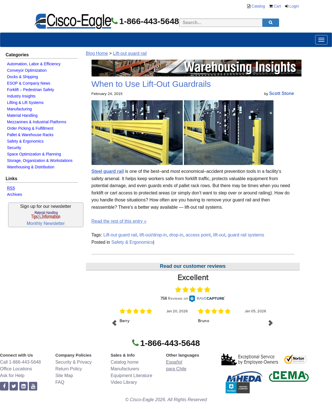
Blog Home (97, 53)
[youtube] (33, 386)
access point (198, 235)
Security (14, 147)
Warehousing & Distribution (30, 167)
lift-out (219, 235)
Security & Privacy (73, 362)
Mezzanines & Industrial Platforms (36, 122)
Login (294, 6)
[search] (270, 22)
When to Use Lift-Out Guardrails (151, 84)
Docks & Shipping (22, 77)
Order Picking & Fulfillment (30, 128)
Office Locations (16, 368)
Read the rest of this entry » (119, 221)
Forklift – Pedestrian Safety (30, 89)
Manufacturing (19, 109)
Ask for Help (12, 375)
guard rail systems (246, 235)
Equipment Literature (131, 375)
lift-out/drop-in (153, 235)
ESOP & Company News (28, 83)
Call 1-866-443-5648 (20, 362)
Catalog (258, 6)
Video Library (124, 382)
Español (174, 362)
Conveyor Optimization (27, 70)
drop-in (176, 235)
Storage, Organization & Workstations (40, 160)
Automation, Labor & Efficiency (33, 64)
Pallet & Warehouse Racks (30, 135)
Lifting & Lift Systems (25, 102)
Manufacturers (125, 368)
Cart (277, 6)
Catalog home (125, 362)
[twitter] (14, 386)
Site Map (64, 375)
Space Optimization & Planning (34, 154)
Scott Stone (281, 93)
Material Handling (22, 115)
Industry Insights (21, 96)
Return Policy (68, 368)
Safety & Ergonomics (25, 141)
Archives (14, 194)
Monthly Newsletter (46, 223)
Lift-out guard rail (130, 53)
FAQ (59, 382)
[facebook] (4, 386)
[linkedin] (23, 386)
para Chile (176, 368)
